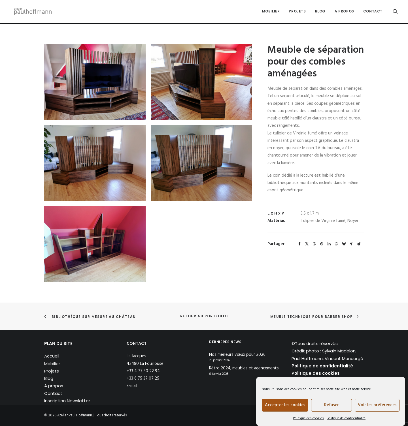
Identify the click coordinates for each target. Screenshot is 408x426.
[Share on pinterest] (321, 244)
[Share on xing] (351, 244)
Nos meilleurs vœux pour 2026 (237, 355)
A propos (344, 11)
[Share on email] (358, 244)
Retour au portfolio (204, 316)
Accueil (51, 356)
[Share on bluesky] (343, 244)
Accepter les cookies (285, 405)
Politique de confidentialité (346, 418)
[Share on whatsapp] (336, 244)
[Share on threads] (314, 244)
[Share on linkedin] (329, 244)
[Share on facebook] (299, 244)
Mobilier (271, 11)
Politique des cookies (308, 418)
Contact (372, 11)
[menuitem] (271, 12)
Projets (297, 11)
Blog (320, 11)
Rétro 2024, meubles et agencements (244, 368)
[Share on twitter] (306, 244)
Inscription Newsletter (67, 401)
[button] (395, 12)
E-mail (132, 385)
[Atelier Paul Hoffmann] (31, 12)
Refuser (331, 405)
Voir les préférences (377, 405)
